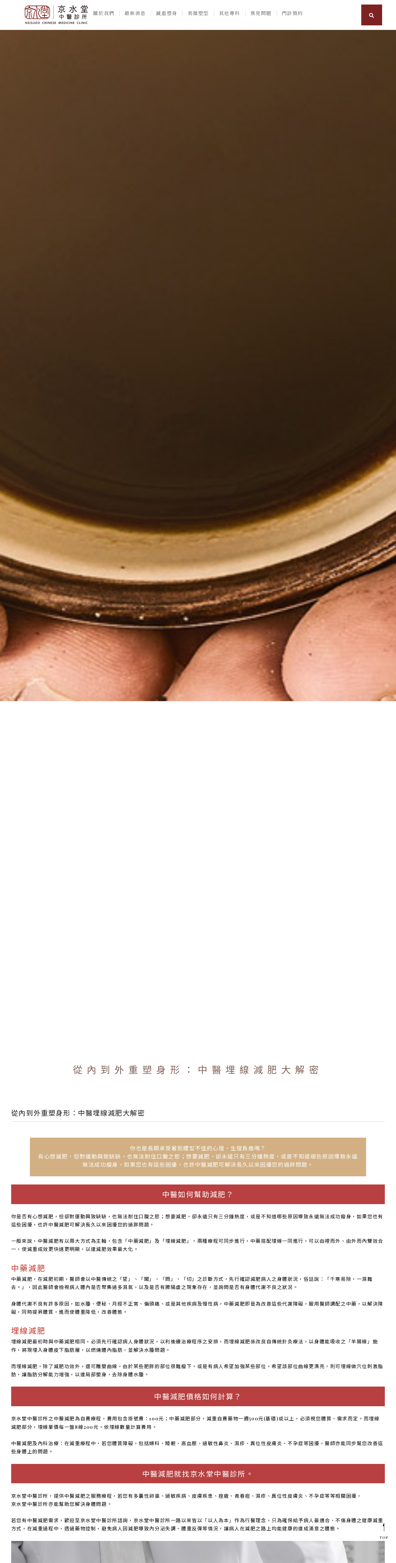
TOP (384, 1531)
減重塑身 (167, 14)
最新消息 (137, 14)
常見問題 (258, 14)
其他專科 (228, 14)
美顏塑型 (197, 14)
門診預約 (289, 14)
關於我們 (107, 14)
